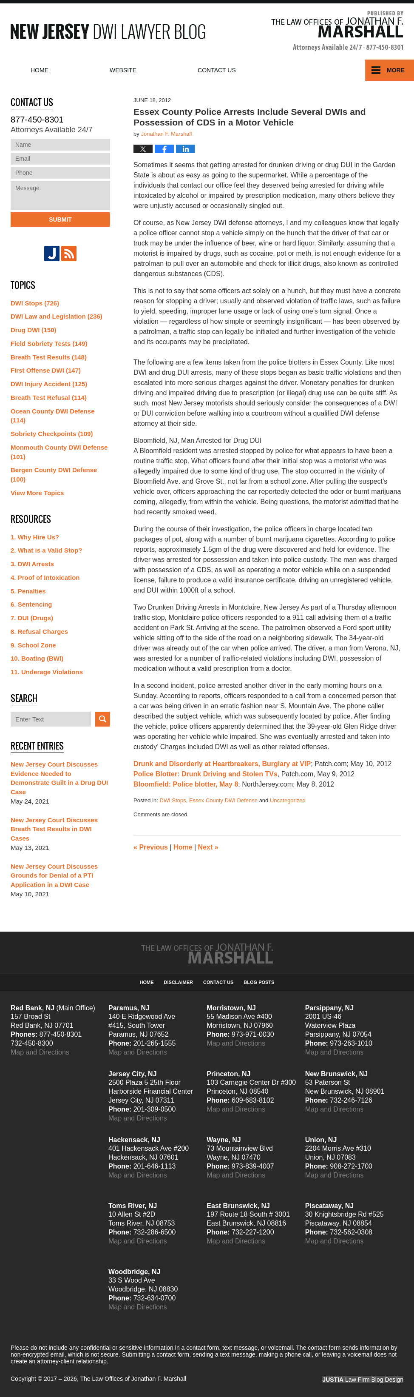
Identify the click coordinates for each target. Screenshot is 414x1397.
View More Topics (37, 492)
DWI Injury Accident (49, 384)
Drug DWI (34, 330)
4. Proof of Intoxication (45, 577)
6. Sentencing (31, 604)
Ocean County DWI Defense (53, 416)
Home (39, 70)
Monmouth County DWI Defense (59, 452)
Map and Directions (40, 1052)
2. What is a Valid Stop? (46, 550)
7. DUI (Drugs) (32, 618)
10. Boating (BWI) (37, 658)
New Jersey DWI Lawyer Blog (108, 31)
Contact (217, 70)
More (396, 70)
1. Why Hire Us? (35, 537)
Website (123, 70)
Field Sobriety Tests (49, 343)
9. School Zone (33, 645)
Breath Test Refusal (49, 397)
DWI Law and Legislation (56, 316)
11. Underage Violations (47, 672)
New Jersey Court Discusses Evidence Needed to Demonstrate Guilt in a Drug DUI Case (59, 778)
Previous (150, 847)
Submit (60, 219)
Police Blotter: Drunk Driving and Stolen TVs (205, 774)
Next (208, 847)
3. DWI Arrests (32, 563)
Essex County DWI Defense (223, 800)
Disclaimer (178, 982)
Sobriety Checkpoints (52, 433)
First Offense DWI (46, 370)
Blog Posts (259, 982)
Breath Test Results (49, 357)
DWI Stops (173, 800)
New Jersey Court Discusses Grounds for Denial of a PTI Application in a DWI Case (54, 876)
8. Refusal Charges (39, 631)
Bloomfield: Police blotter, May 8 (185, 784)
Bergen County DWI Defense (54, 474)
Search (102, 719)
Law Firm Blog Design (362, 1379)
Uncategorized (288, 800)
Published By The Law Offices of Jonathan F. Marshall (337, 31)
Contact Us (218, 982)
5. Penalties (28, 591)
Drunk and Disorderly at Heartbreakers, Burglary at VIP (222, 763)
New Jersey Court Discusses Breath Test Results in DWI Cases (54, 829)
